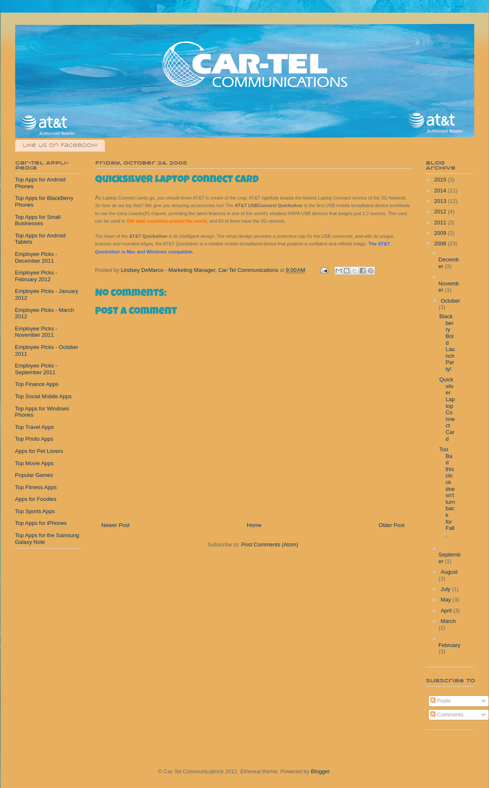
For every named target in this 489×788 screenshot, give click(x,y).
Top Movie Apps (34, 463)
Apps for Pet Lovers (39, 451)
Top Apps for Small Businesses (38, 220)
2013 (441, 201)
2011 (441, 222)
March (448, 621)
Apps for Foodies (35, 499)
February (449, 645)
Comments (446, 714)
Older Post (391, 525)
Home (254, 525)
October (450, 301)
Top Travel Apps (34, 427)
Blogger (320, 771)
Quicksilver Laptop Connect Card (447, 409)
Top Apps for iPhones (41, 523)
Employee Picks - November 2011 (36, 331)
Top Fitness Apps (36, 487)
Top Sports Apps (35, 511)
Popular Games (34, 475)
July (446, 589)
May (446, 599)
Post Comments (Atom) (269, 544)
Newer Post (116, 525)
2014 (441, 190)
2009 (441, 233)
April (447, 610)
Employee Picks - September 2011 (36, 368)
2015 (441, 179)
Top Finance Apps (37, 384)
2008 (441, 243)
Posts (440, 700)
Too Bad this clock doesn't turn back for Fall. (447, 492)
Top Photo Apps (34, 439)
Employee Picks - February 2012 (36, 275)
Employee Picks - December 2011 (36, 257)
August (449, 572)
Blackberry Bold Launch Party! (447, 342)
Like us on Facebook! (60, 145)
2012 (441, 211)
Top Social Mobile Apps (43, 396)
